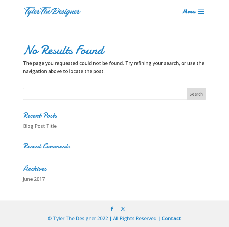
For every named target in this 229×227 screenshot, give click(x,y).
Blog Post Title (40, 126)
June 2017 (34, 179)
